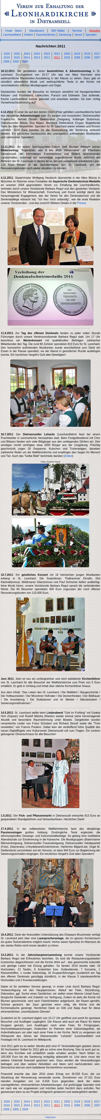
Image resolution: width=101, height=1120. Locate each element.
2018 (87, 53)
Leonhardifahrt (12, 34)
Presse (81, 203)
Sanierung (65, 34)
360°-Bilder (58, 30)
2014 (27, 57)
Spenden (91, 34)
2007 (97, 57)
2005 (16, 61)
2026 (7, 53)
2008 (87, 57)
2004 (25, 61)
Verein (78, 34)
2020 (67, 53)
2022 (47, 53)
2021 (57, 53)
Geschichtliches (45, 34)
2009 (77, 57)
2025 (17, 53)
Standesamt (36, 30)
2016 (7, 57)
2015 (17, 57)
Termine (77, 30)
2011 (57, 57)
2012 (47, 57)
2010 (67, 57)
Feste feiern (13, 30)
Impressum (50, 1117)
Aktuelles (94, 30)
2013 (37, 57)
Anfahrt (28, 34)
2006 (6, 61)
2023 (37, 53)
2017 (97, 53)
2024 (27, 53)
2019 (77, 53)
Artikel (68, 455)
